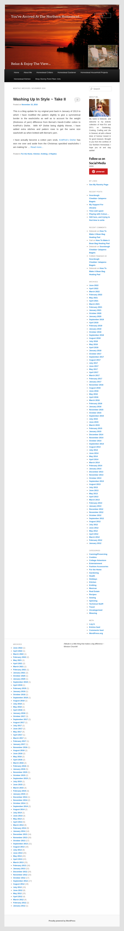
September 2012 (96, 518)
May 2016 (93, 394)
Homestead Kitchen (22, 79)
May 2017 (93, 369)
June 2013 (93, 490)
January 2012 (95, 543)
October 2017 (95, 354)
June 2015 (93, 422)
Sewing (92, 598)
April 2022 (93, 288)
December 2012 (96, 509)
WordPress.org (96, 633)
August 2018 (94, 338)
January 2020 (95, 316)
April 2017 (93, 372)
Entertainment (95, 563)
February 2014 (95, 465)
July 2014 (93, 450)
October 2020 (95, 313)
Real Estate (94, 591)
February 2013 (95, 503)
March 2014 (94, 462)
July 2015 (93, 419)
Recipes (92, 594)
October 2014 (95, 441)
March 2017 (94, 375)
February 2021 (95, 307)
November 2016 (96, 385)
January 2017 (95, 382)
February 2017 (95, 379)
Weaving (93, 613)
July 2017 (93, 363)
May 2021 (93, 298)
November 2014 (96, 438)
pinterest (98, 171)
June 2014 (93, 453)
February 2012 (95, 540)
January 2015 (95, 431)
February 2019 (95, 326)
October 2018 (95, 332)
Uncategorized (95, 610)
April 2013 (93, 497)
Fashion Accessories (98, 566)
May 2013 (93, 493)
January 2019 (95, 329)
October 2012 (95, 515)
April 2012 (93, 534)
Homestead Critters (44, 72)
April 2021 (93, 301)
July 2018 (93, 341)
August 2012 (94, 521)
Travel (92, 607)
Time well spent (96, 211)
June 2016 (93, 391)
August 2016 (94, 388)
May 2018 (93, 344)
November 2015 (96, 410)
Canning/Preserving (98, 554)
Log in (92, 624)
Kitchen (36, 154)
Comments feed (96, 630)
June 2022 (93, 285)
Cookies (93, 557)
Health (92, 576)
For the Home (26, 154)
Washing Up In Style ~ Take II (39, 99)
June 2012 (93, 528)
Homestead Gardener (67, 72)
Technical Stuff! (96, 604)
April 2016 (93, 397)
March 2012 (94, 537)
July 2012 (93, 524)
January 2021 (95, 310)
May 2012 (93, 531)
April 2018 (93, 347)
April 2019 (93, 322)
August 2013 (94, 484)
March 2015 (94, 425)
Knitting (44, 154)
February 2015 (95, 428)
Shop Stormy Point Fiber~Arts (48, 79)
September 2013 (96, 481)
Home (16, 72)
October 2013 (95, 478)
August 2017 (94, 360)
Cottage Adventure (97, 560)
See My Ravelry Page (98, 184)
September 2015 (96, 416)
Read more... (37, 147)
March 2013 (94, 500)
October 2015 (95, 413)
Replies (53, 154)
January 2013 (95, 506)
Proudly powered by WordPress (62, 921)
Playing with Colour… (99, 214)
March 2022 (94, 291)
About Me (28, 72)
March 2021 (94, 304)
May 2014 (93, 456)
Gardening (94, 573)
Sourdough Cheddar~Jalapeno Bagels (97, 198)
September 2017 (96, 357)
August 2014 (94, 447)
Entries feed (94, 627)
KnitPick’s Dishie (67, 140)
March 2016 (94, 400)
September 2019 (96, 319)
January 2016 (95, 406)
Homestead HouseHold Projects (94, 72)
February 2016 (95, 403)
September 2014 (96, 444)
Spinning (93, 601)
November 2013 (96, 475)
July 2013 (93, 487)
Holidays (93, 579)
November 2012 (96, 512)
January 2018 (95, 350)
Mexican (93, 588)
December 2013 (96, 472)
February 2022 (95, 295)
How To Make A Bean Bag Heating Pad (97, 234)
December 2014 (96, 434)
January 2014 (95, 469)
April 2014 (93, 459)
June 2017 (93, 366)
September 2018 (96, 335)
